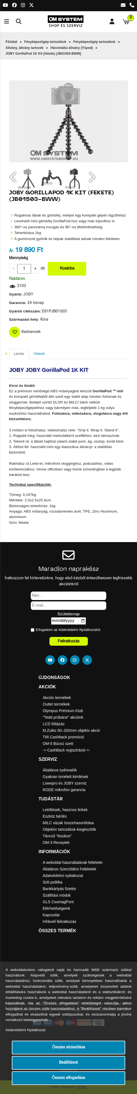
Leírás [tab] (19, 354)
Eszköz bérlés (55, 816)
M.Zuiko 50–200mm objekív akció (71, 730)
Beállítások (68, 1062)
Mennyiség (18, 258)
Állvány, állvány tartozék (24, 48)
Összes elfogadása (68, 1078)
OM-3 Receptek (56, 842)
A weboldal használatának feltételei (73, 862)
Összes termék (57, 930)
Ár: (11, 251)
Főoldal (11, 42)
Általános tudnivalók (60, 770)
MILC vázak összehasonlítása (68, 823)
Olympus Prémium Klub (63, 711)
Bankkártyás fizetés (59, 889)
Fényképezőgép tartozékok (45, 42)
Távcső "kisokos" (57, 836)
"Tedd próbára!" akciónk (63, 717)
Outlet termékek (56, 704)
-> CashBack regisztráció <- (66, 750)
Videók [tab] (39, 354)
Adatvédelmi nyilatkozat (63, 875)
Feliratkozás (69, 641)
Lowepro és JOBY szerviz (65, 783)
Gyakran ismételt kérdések (65, 776)
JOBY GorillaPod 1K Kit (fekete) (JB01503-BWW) (43, 53)
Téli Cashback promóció (63, 737)
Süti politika (53, 882)
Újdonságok (54, 677)
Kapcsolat (51, 915)
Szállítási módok (57, 895)
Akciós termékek (57, 697)
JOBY (28, 294)
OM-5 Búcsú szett (58, 743)
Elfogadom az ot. (68, 630)
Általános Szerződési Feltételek (69, 869)
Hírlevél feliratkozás (59, 921)
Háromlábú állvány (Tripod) (72, 48)
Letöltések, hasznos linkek (65, 810)
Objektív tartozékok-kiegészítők (69, 829)
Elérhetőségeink (56, 908)
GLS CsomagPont (58, 902)
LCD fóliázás (54, 724)
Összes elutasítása (68, 1047)
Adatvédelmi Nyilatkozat (77, 630)
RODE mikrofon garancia (64, 790)
